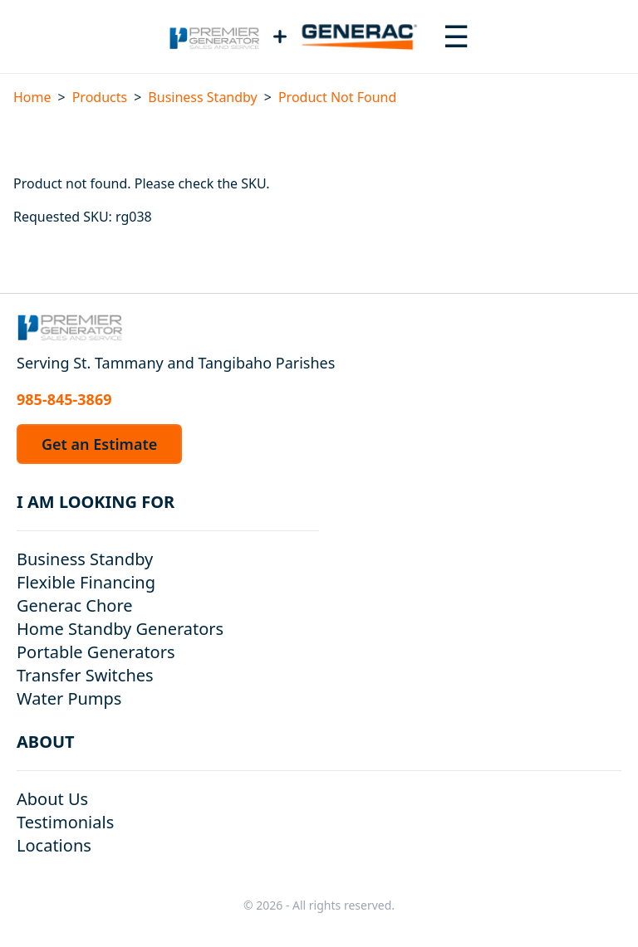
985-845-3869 (64, 399)
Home (32, 97)
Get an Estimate (99, 444)
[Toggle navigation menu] (456, 36)
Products (100, 97)
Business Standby (202, 97)
